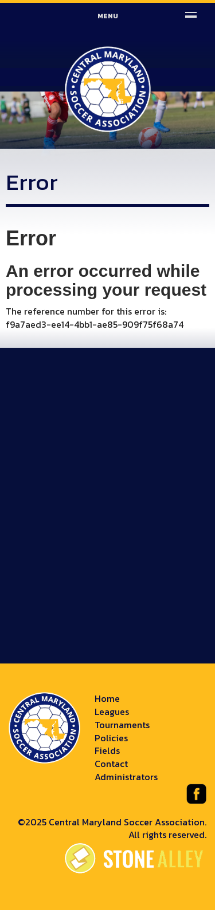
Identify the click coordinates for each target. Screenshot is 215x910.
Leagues (112, 711)
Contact (111, 763)
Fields (107, 750)
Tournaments (122, 725)
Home (107, 698)
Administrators (126, 777)
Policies (111, 738)
